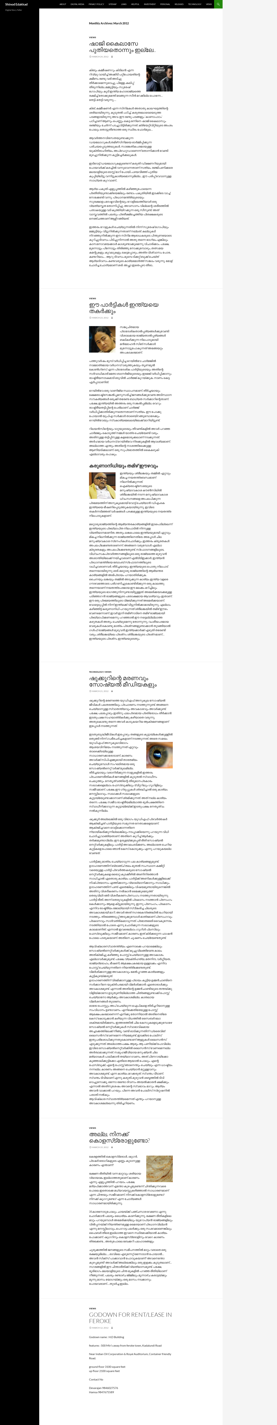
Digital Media (77, 4)
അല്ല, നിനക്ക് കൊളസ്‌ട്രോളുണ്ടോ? (119, 1137)
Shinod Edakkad (16, 4)
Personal (165, 4)
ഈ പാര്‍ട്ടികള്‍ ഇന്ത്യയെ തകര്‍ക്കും (123, 307)
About (63, 4)
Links (123, 4)
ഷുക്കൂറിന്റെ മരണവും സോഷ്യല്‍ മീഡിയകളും (123, 681)
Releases (179, 4)
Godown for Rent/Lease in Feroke (130, 1317)
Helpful (135, 4)
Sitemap (113, 4)
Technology (194, 4)
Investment (150, 4)
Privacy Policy (96, 4)
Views (209, 4)
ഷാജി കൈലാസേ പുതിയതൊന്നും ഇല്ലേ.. (122, 46)
